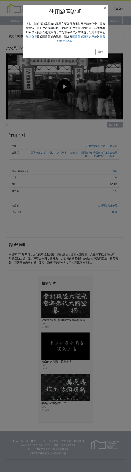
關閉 (100, 51)
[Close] (105, 8)
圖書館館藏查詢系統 (84, 36)
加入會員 (31, 36)
